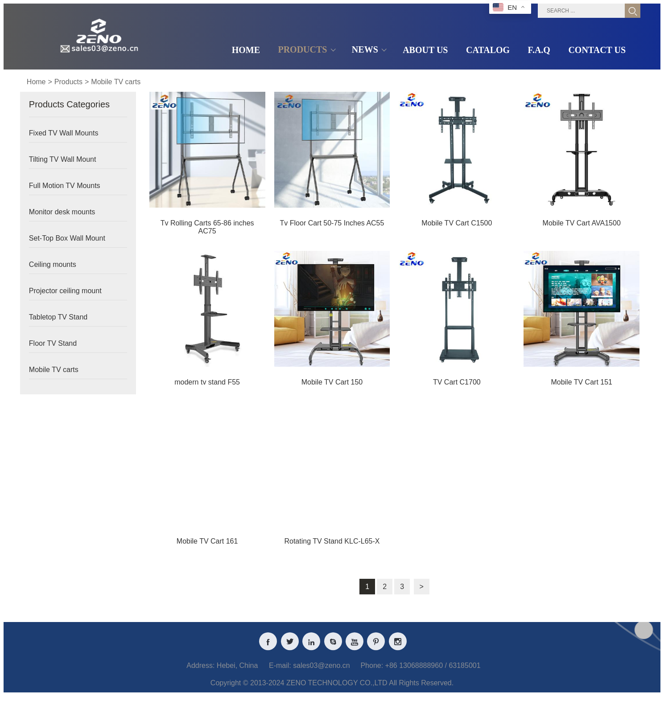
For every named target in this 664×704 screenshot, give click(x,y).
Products (68, 82)
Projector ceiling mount (65, 291)
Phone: (371, 671)
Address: (200, 671)
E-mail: (280, 671)
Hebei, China (237, 671)
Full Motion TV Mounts (64, 185)
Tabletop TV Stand (58, 317)
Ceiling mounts (52, 264)
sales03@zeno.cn (321, 671)
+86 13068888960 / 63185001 (433, 671)
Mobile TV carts (115, 82)
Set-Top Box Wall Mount (67, 238)
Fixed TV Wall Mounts (64, 133)
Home (36, 82)
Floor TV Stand (53, 343)
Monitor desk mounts (62, 212)
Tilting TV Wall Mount (62, 159)
